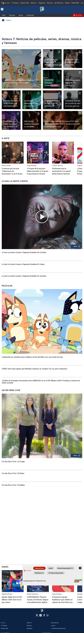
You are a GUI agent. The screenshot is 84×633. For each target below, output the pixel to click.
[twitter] (37, 616)
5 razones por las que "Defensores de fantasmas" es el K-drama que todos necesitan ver (12, 171)
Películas (7, 286)
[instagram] (40, 616)
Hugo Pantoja (31, 165)
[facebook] (44, 616)
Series (5, 567)
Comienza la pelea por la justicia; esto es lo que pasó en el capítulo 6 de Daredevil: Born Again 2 (72, 103)
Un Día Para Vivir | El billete (13, 485)
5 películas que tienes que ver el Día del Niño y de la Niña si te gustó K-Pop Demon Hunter (11, 124)
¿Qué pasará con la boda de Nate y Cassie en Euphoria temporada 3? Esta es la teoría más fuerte (72, 62)
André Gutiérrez (32, 594)
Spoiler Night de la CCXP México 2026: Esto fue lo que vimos (12, 599)
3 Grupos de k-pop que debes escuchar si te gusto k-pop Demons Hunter (37, 171)
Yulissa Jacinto (57, 165)
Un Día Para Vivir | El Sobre (13, 473)
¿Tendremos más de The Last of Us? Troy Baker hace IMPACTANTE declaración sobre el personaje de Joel (62, 124)
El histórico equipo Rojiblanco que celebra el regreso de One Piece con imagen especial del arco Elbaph (62, 599)
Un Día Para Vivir (11, 390)
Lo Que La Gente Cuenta (15, 181)
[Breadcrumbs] (4, 20)
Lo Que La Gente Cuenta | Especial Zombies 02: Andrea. (24, 276)
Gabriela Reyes (7, 594)
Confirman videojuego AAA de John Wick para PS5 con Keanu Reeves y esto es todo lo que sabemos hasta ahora (31, 103)
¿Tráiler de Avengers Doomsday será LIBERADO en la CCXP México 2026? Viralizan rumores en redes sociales (52, 82)
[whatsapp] (47, 616)
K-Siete (5, 138)
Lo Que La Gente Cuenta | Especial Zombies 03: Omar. (23, 264)
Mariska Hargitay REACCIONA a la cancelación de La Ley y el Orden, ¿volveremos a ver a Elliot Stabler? (11, 103)
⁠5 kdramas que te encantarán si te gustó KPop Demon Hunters (61, 171)
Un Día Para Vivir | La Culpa (13, 461)
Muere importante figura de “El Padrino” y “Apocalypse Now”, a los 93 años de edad (72, 82)
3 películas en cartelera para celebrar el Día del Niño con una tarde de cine (21, 81)
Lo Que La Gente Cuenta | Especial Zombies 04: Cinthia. (24, 252)
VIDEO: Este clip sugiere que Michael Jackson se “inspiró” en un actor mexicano (52, 62)
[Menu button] (9, 9)
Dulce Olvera (6, 165)
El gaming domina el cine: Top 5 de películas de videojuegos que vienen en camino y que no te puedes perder (52, 103)
